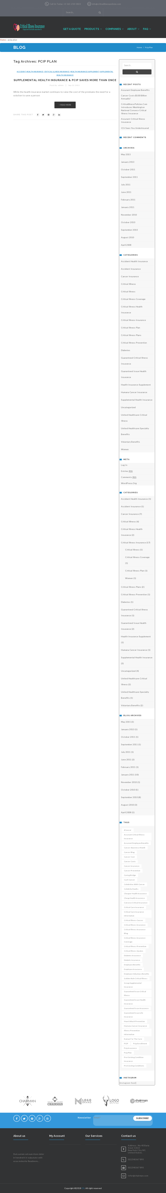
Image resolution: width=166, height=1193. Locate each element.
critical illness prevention (134, 342)
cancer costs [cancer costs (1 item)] (130, 861)
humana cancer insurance (134, 392)
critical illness (128, 291)
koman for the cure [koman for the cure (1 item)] (133, 1039)
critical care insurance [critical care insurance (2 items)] (134, 907)
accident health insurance (30, 71)
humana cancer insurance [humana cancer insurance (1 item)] (135, 1026)
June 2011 (126, 192)
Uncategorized (128, 407)
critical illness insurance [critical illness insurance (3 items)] (134, 925)
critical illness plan (130, 327)
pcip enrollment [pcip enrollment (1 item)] (140, 1043)
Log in (124, 465)
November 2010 (129, 214)
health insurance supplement (84, 71)
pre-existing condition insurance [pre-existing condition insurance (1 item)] (133, 1059)
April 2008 (126, 245)
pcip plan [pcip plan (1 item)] (128, 1053)
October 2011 (128, 169)
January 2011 (127, 207)
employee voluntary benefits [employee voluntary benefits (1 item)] (136, 974)
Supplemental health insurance (137, 400)
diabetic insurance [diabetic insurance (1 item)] (132, 960)
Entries (127, 471)
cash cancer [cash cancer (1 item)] (129, 880)
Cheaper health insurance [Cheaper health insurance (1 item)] (135, 893)
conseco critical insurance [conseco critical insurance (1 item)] (135, 903)
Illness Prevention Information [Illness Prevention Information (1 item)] (132, 1032)
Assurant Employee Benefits (135, 90)
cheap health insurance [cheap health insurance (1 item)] (134, 898)
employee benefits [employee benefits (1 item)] (132, 965)
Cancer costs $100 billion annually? (134, 97)
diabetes (125, 350)
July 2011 (126, 184)
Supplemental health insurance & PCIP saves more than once (65, 80)
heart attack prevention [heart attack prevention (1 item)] (134, 1021)
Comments (128, 477)
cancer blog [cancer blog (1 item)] (129, 852)
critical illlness (128, 284)
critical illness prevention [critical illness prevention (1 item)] (135, 946)
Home (3, 39)
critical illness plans (131, 335)
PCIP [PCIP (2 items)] (126, 1043)
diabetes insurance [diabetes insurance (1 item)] (132, 955)
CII (83, 1188)
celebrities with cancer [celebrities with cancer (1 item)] (134, 884)
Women (125, 449)
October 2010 (128, 222)
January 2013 (127, 162)
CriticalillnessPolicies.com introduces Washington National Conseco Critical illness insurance (134, 109)
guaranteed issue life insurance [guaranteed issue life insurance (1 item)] (133, 1015)
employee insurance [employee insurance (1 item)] (133, 969)
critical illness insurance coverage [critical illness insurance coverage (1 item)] (134, 940)
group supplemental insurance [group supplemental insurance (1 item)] (133, 985)
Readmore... (33, 1161)
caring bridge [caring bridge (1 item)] (130, 875)
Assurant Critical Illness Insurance (133, 120)
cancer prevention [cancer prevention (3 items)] (132, 870)
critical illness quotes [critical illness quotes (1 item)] (133, 951)
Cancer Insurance (130, 276)
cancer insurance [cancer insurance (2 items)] (131, 866)
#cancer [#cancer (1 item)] (127, 830)
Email (97, 1117)
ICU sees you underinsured (135, 128)
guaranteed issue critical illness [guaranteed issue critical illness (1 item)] (135, 993)
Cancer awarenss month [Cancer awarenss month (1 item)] (134, 848)
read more (65, 105)
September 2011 (129, 177)
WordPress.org (129, 483)
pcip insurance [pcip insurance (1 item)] (130, 1048)
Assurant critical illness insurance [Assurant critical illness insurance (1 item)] (134, 837)
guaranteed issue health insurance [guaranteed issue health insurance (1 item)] (135, 1002)
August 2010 (127, 237)
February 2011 (128, 199)
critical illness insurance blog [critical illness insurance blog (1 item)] (134, 931)
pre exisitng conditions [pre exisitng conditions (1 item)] (134, 1066)
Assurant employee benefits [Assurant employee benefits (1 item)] (136, 843)
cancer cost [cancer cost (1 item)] (129, 857)
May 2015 (126, 154)
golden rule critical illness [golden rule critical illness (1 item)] (135, 978)
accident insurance (131, 269)
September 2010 (129, 230)
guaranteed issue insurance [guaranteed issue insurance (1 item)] (136, 1008)
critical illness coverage (133, 299)
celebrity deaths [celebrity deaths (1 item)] (131, 889)
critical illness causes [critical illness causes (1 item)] (133, 920)
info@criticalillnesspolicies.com (106, 4)
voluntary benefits (130, 442)
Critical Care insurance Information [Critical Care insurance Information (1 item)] (134, 914)
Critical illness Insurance (57, 71)
